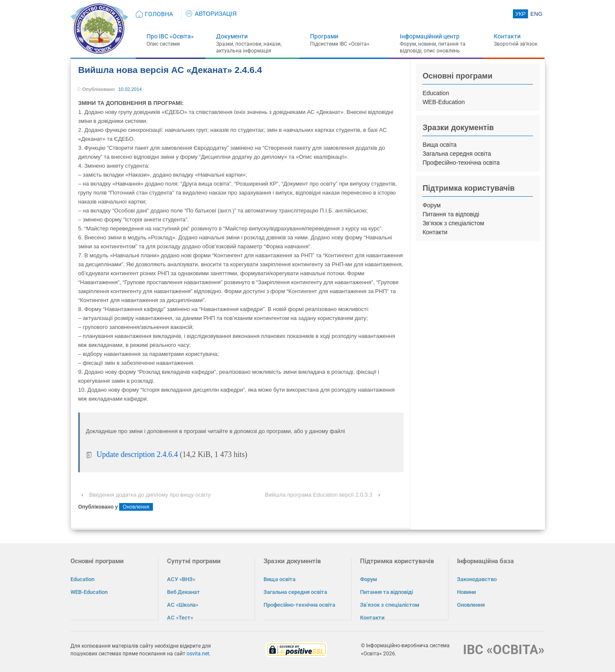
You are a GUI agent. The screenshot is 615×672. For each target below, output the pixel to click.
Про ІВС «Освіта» (170, 36)
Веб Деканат (183, 592)
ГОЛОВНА (159, 14)
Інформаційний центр (430, 36)
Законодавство (477, 579)
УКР (520, 14)
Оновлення (136, 507)
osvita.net (198, 653)
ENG (536, 14)
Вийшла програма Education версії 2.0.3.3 (318, 495)
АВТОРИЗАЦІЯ (211, 13)
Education (435, 93)
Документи (232, 36)
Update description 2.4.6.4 (137, 454)
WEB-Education (443, 102)
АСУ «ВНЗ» (181, 579)
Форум (431, 205)
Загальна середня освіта (456, 153)
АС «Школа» (182, 605)
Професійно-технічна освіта (461, 162)
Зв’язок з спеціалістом (453, 223)
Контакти (507, 36)
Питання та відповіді (450, 214)
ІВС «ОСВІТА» (504, 649)
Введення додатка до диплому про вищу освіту (150, 495)
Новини (466, 592)
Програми (324, 36)
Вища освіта (439, 144)
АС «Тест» (180, 617)
